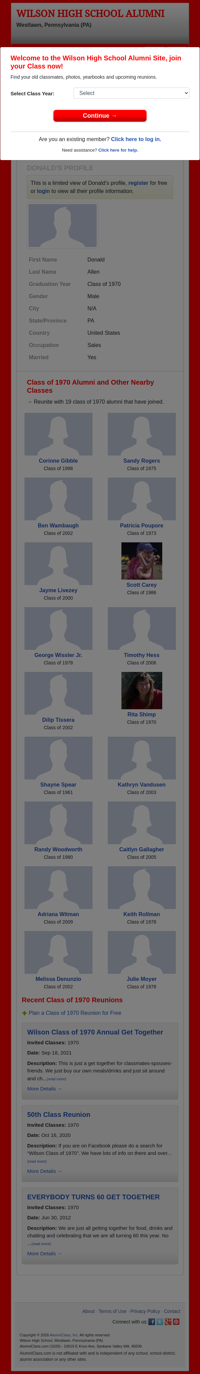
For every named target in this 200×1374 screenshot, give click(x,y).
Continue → (100, 115)
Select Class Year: (32, 93)
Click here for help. (118, 150)
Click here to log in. (136, 139)
